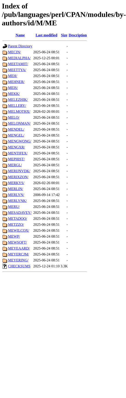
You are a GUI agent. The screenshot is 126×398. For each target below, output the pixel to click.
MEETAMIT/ (18, 64)
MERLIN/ (15, 189)
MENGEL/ (16, 135)
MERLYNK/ (17, 201)
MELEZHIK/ (18, 100)
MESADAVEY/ (20, 213)
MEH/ (12, 76)
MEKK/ (14, 94)
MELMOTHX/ (19, 111)
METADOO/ (17, 219)
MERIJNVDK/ (19, 171)
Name (20, 35)
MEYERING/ (18, 260)
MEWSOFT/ (17, 242)
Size (64, 35)
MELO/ (13, 117)
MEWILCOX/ (18, 230)
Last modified (46, 35)
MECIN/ (14, 52)
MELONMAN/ (19, 123)
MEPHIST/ (16, 159)
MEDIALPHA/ (19, 58)
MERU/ (14, 207)
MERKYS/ (16, 183)
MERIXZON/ (18, 177)
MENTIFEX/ (17, 153)
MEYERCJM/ (18, 254)
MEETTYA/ (17, 70)
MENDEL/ (16, 129)
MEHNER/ (16, 82)
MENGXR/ (16, 147)
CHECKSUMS (19, 266)
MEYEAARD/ (19, 248)
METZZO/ (16, 224)
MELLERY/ (17, 106)
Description (78, 35)
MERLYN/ (16, 195)
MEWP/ (14, 236)
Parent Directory (20, 46)
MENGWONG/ (19, 141)
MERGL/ (15, 165)
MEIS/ (13, 88)
